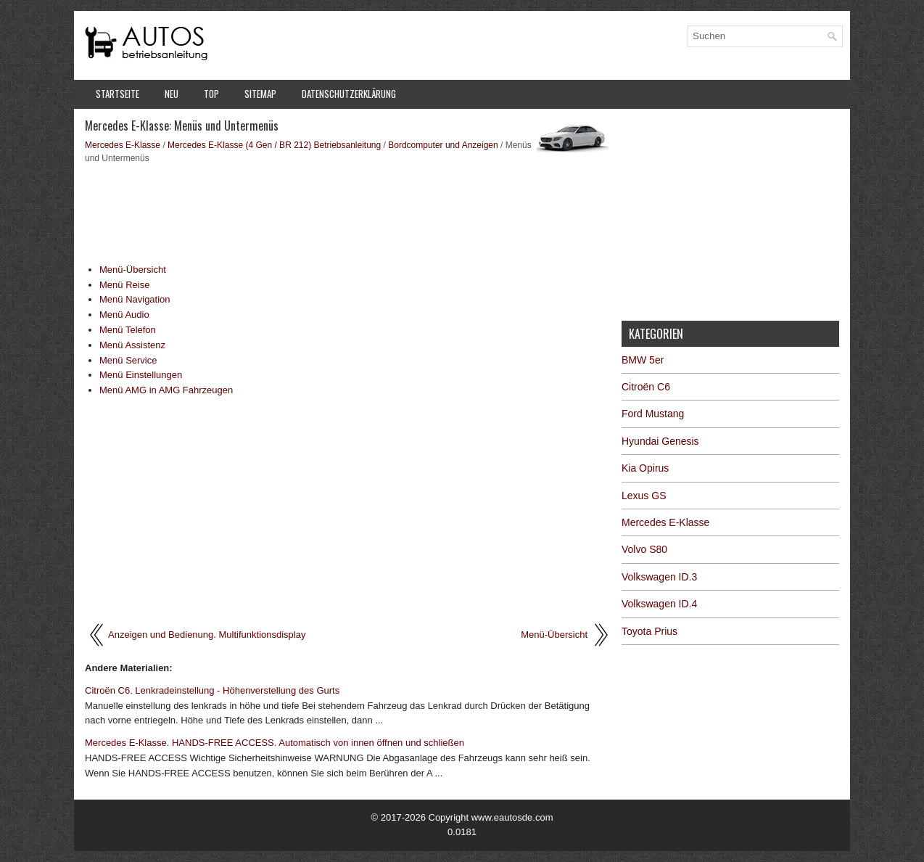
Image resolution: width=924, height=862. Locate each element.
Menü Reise (124, 284)
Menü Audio (124, 314)
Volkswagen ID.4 (659, 603)
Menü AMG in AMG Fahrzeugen (166, 390)
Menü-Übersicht (132, 269)
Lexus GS (644, 495)
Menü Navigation (134, 299)
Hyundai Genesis (660, 441)
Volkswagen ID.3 (659, 577)
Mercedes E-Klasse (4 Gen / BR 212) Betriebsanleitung (274, 145)
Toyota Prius (649, 631)
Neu (171, 93)
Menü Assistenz (132, 345)
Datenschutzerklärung (349, 93)
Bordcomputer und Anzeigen (443, 145)
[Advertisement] (348, 211)
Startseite (117, 93)
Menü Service (128, 360)
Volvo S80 (644, 549)
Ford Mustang (653, 413)
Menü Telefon (127, 329)
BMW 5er (643, 360)
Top (211, 93)
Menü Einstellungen (140, 374)
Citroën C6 (646, 387)
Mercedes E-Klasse (122, 145)
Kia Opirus (645, 468)
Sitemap (260, 93)
